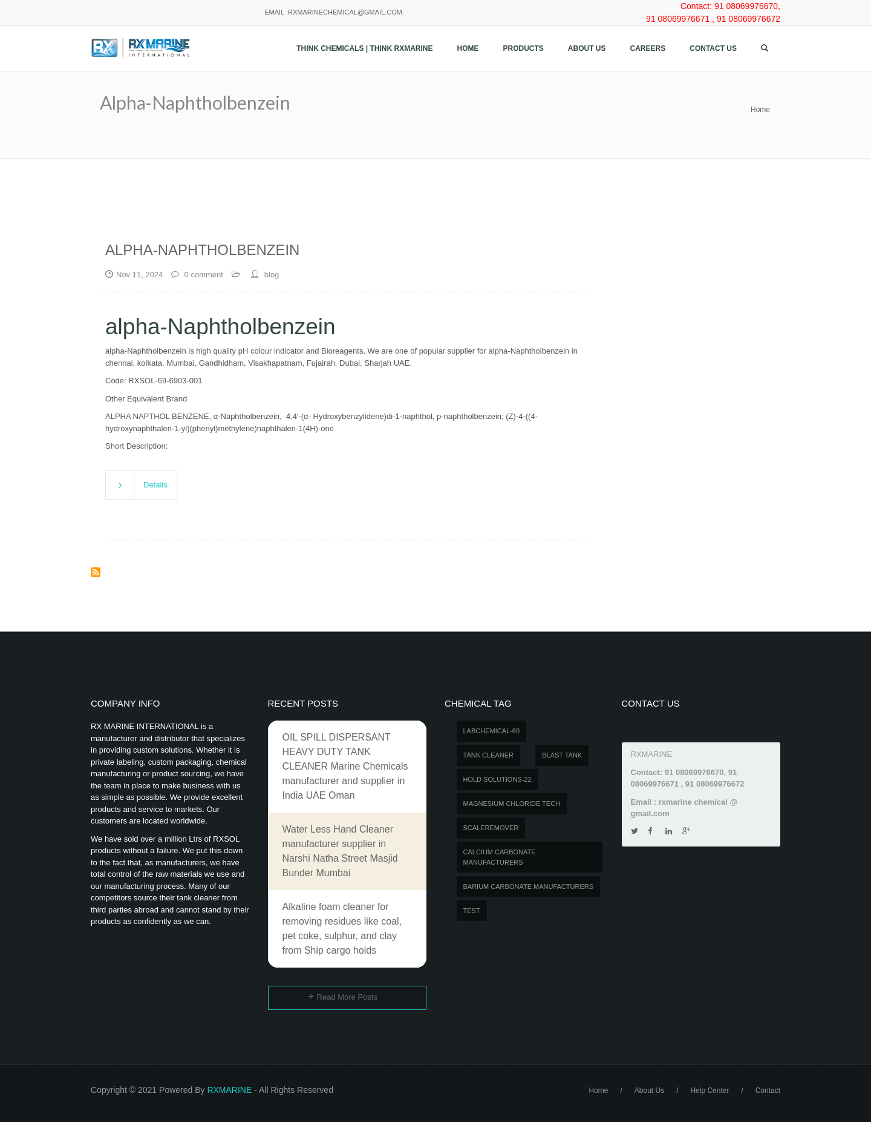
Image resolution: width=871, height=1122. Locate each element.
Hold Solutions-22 (497, 779)
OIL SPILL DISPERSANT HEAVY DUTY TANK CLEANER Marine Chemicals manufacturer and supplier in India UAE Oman (345, 766)
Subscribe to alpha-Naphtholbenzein (95, 572)
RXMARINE (229, 1090)
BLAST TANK (562, 755)
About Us (587, 48)
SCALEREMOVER (491, 827)
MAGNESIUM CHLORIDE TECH (512, 803)
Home (468, 48)
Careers (648, 48)
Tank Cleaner (488, 755)
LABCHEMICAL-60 (491, 730)
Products (523, 48)
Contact (767, 1090)
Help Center (709, 1090)
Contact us (713, 48)
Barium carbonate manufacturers (528, 886)
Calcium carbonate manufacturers (499, 857)
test (471, 910)
